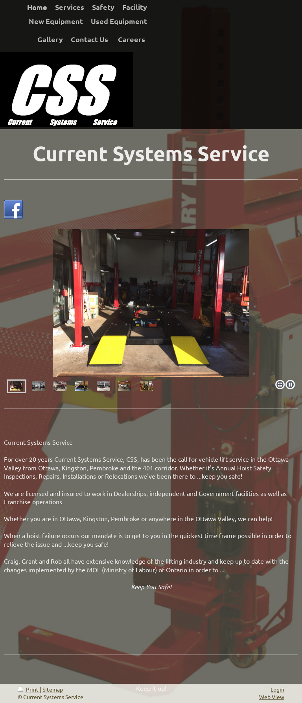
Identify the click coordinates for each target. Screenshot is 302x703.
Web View (271, 696)
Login (277, 689)
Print (29, 689)
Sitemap (52, 689)
